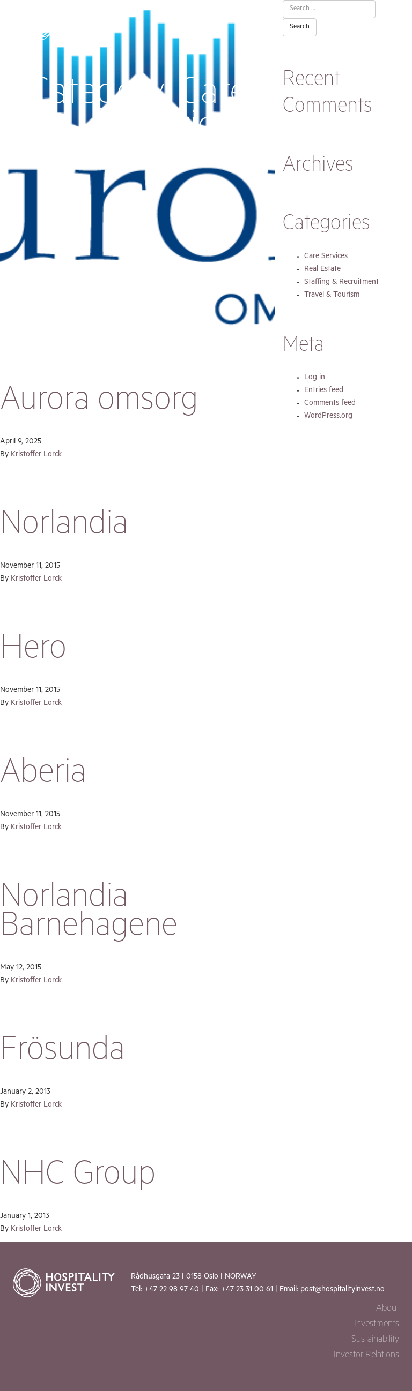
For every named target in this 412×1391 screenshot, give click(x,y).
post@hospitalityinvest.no (342, 1290)
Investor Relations (366, 1356)
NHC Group (78, 1178)
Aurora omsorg (99, 403)
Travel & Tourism (331, 295)
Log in (314, 378)
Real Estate (322, 270)
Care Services (326, 257)
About (387, 1309)
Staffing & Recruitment (341, 283)
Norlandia (64, 527)
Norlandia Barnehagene (89, 915)
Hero (33, 652)
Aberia (43, 776)
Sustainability (375, 1340)
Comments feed (330, 404)
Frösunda (62, 1053)
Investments (376, 1325)
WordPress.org (328, 416)
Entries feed (323, 391)
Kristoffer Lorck (36, 455)
